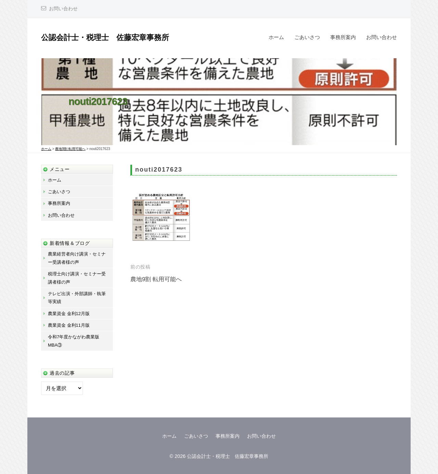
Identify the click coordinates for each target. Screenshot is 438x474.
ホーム (276, 37)
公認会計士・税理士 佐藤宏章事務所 (105, 37)
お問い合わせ (63, 8)
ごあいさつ (307, 37)
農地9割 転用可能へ (156, 279)
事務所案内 (343, 37)
